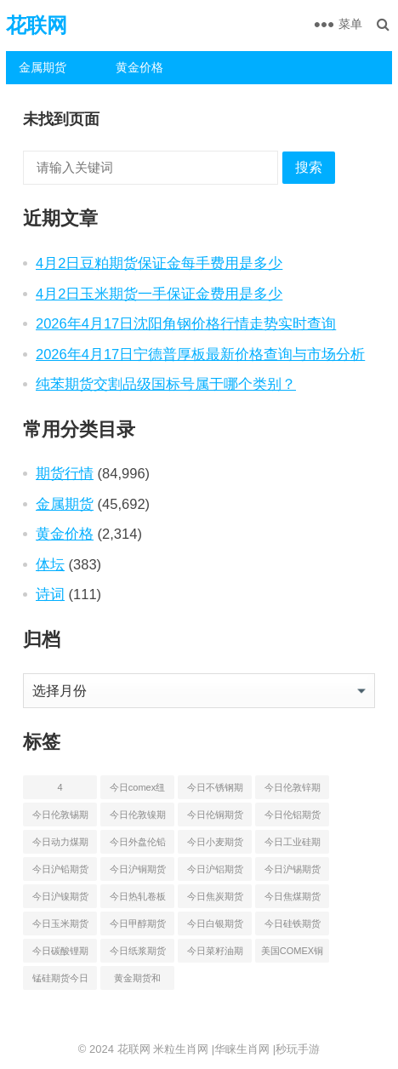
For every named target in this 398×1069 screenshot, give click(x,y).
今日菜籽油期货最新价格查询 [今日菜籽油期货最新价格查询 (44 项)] (215, 954)
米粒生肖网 (180, 1049)
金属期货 (42, 67)
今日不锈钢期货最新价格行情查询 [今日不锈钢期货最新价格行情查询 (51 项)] (215, 790)
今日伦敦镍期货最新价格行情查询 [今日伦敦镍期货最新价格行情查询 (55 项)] (138, 817)
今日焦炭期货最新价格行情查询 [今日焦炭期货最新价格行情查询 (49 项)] (215, 899)
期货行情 (65, 473)
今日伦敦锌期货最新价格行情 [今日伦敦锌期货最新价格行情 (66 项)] (292, 790)
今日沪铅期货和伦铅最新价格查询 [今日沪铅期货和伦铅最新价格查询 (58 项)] (60, 872)
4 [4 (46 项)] (59, 787)
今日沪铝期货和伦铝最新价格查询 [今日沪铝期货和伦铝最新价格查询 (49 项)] (215, 872)
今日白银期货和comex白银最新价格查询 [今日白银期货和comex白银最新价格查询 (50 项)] (215, 926)
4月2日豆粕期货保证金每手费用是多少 (159, 263)
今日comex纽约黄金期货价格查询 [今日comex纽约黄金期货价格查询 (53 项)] (138, 790)
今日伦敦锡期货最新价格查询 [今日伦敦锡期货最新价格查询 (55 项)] (60, 817)
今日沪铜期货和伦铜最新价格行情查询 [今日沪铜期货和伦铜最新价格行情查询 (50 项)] (138, 872)
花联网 (36, 25)
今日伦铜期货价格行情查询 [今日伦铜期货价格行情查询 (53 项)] (215, 817)
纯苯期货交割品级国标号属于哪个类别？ (166, 384)
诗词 (50, 594)
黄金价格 (139, 67)
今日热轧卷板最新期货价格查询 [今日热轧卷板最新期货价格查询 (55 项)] (138, 899)
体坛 (50, 564)
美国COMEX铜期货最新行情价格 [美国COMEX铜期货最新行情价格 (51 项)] (292, 954)
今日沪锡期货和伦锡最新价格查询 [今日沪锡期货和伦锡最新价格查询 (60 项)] (292, 872)
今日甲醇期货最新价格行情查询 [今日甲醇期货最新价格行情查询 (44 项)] (138, 926)
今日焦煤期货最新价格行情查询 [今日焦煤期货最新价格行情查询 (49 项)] (292, 899)
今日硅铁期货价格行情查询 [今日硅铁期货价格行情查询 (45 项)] (292, 926)
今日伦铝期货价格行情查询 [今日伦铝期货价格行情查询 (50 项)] (292, 817)
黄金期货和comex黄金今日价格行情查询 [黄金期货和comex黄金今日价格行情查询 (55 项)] (138, 981)
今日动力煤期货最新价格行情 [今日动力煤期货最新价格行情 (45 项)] (60, 845)
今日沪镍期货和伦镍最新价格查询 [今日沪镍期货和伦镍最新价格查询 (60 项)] (60, 899)
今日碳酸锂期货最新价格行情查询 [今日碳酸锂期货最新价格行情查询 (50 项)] (60, 954)
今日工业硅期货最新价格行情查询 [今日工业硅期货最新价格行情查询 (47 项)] (292, 845)
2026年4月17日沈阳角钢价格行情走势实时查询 (186, 323)
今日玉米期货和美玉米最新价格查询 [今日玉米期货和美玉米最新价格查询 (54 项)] (60, 926)
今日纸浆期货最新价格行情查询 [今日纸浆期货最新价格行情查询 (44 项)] (138, 954)
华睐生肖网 (242, 1049)
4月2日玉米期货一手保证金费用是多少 (159, 293)
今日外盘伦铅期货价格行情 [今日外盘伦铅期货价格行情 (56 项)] (138, 845)
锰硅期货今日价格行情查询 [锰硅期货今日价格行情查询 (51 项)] (60, 981)
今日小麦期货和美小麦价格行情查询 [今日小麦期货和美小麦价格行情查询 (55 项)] (215, 845)
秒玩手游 (298, 1049)
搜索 (308, 167)
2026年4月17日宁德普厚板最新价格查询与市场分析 (200, 354)
